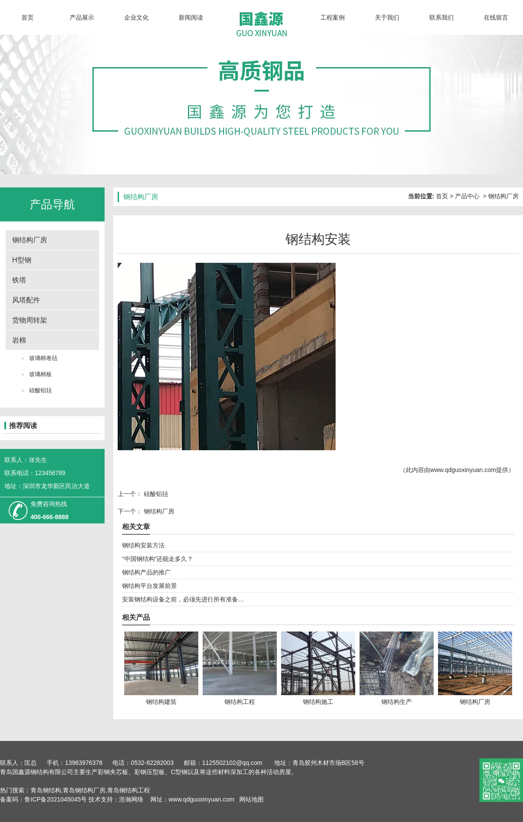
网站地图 (251, 799)
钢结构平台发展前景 (149, 585)
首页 (27, 17)
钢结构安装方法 (143, 545)
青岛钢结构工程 (128, 790)
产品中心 (467, 196)
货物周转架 (29, 320)
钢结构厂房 (29, 240)
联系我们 (441, 17)
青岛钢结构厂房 (84, 790)
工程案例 (332, 17)
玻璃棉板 (40, 374)
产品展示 (82, 17)
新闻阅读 (191, 17)
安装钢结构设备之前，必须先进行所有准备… (183, 599)
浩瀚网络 (131, 799)
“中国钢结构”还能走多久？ (157, 558)
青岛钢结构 (46, 790)
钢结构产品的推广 (146, 572)
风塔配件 (26, 300)
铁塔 (19, 280)
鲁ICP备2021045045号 (56, 799)
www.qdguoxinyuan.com (463, 469)
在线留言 (496, 17)
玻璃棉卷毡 (43, 358)
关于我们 (387, 17)
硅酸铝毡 (40, 390)
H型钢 (21, 260)
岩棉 (19, 340)
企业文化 (136, 17)
